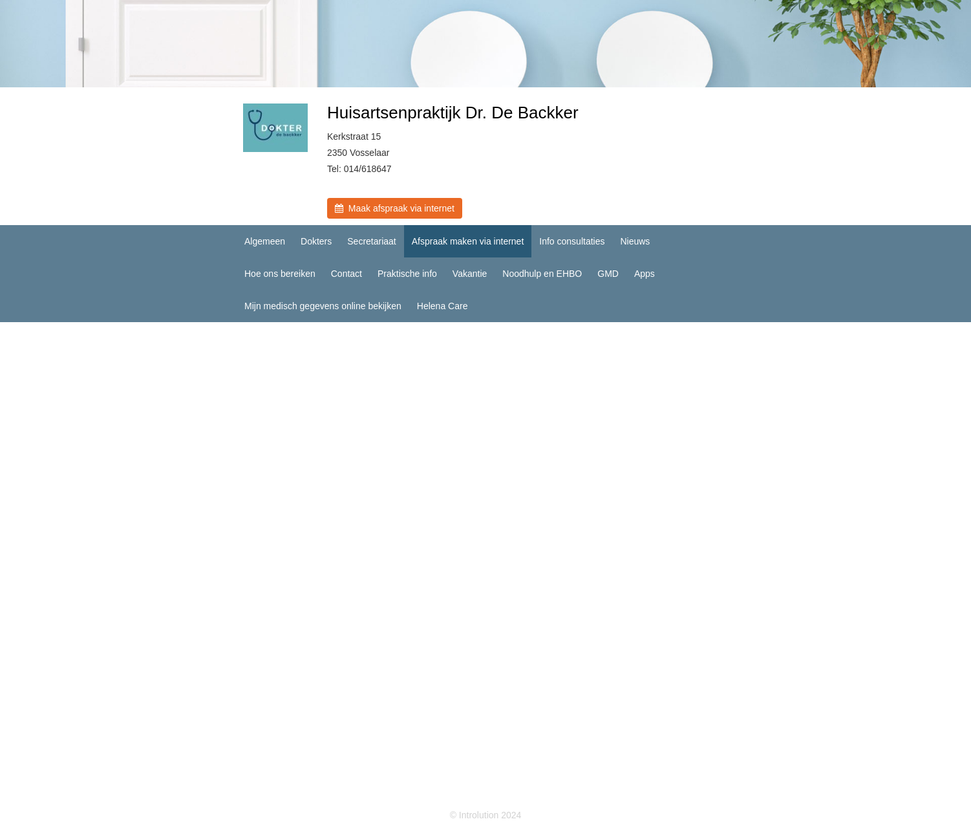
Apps (644, 273)
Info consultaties (571, 241)
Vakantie (470, 273)
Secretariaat (371, 241)
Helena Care (442, 306)
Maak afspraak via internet (394, 208)
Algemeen (264, 241)
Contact (346, 273)
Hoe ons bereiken (279, 273)
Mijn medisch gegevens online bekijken (322, 306)
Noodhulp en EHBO (542, 273)
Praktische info (407, 273)
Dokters (316, 241)
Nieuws (635, 241)
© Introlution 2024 (486, 815)
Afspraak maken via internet (468, 241)
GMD (608, 273)
